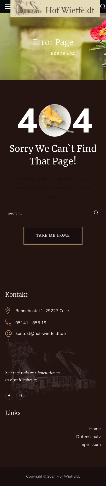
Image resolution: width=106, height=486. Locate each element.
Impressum (90, 444)
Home (37, 53)
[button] (102, 6)
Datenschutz (88, 436)
